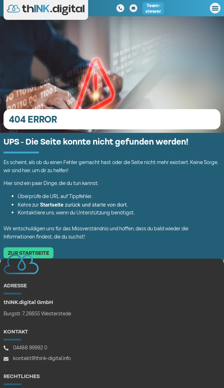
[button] (215, 8)
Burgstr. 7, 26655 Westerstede (37, 313)
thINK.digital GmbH (28, 302)
